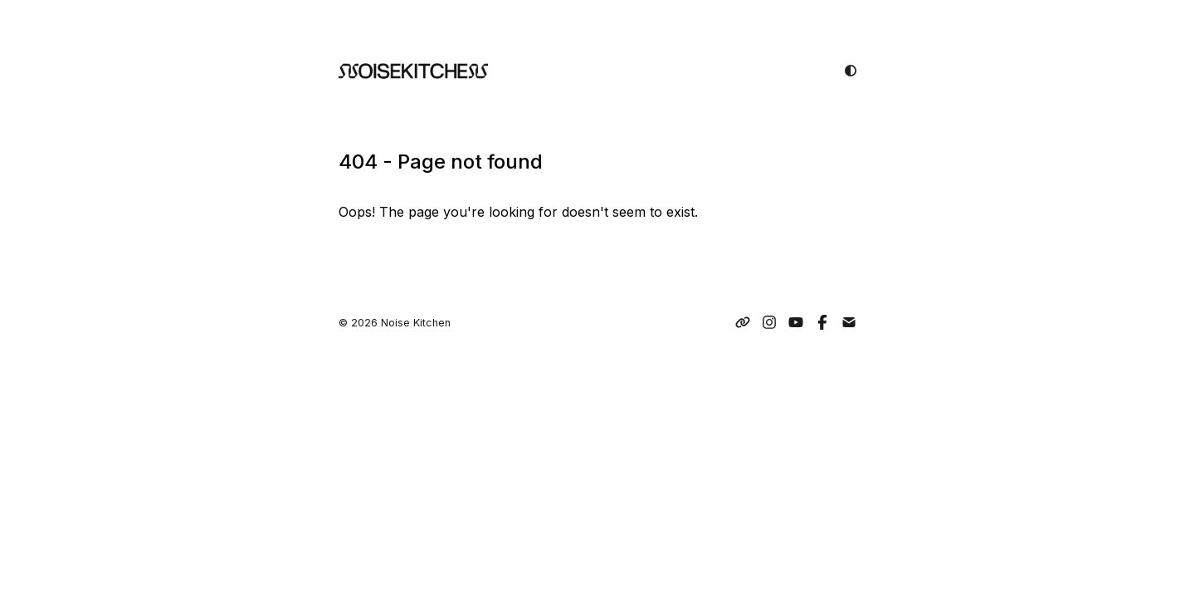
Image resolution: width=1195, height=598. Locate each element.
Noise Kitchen (416, 322)
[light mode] (850, 70)
